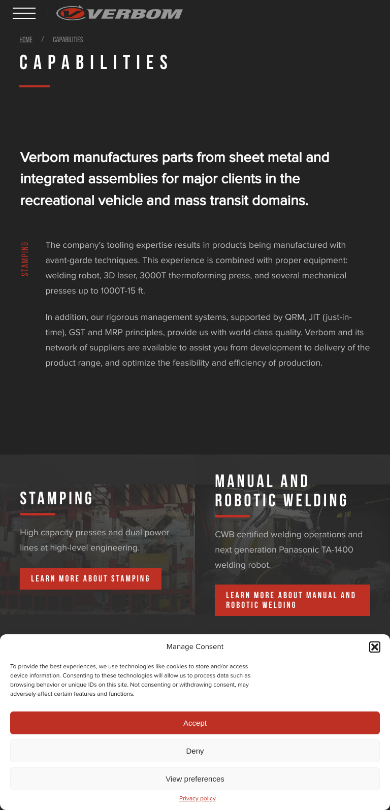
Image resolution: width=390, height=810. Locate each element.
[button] (375, 647)
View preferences (195, 778)
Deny (195, 751)
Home (25, 40)
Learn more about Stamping (90, 579)
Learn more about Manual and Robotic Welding (291, 600)
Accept (195, 723)
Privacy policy (197, 798)
